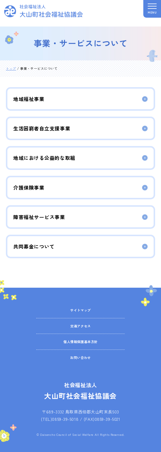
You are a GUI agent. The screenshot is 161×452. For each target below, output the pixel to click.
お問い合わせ (80, 357)
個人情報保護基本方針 (80, 341)
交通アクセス (80, 326)
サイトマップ (80, 310)
